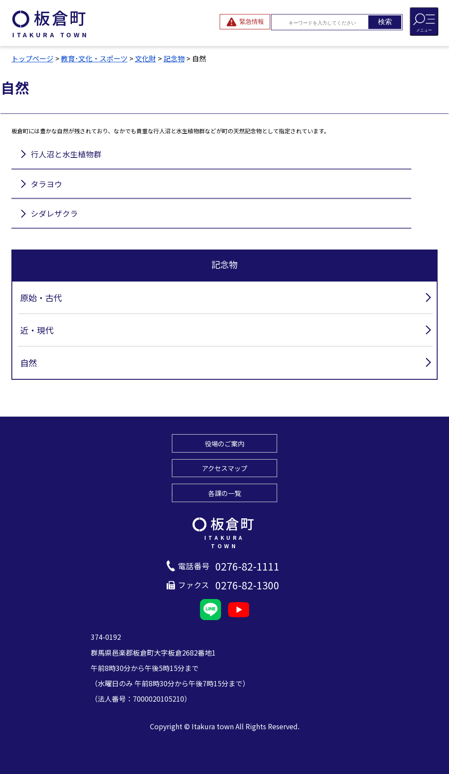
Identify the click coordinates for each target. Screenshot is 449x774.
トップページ (32, 58)
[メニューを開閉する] (424, 21)
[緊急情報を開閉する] (245, 21)
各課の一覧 (224, 493)
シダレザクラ (54, 213)
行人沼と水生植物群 (66, 154)
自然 (28, 363)
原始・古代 (41, 298)
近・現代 (36, 330)
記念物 (174, 58)
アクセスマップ (224, 468)
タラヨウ (46, 183)
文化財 (145, 58)
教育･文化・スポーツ (94, 58)
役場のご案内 (224, 443)
